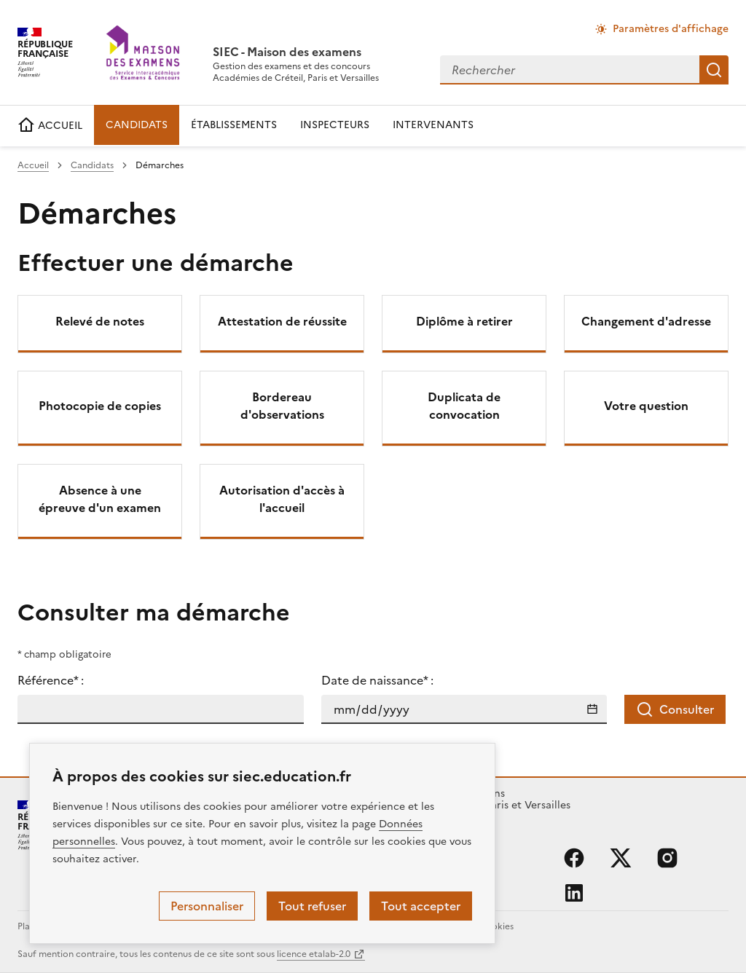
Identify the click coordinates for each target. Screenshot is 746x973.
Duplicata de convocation (464, 405)
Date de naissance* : (377, 680)
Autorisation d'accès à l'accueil (282, 498)
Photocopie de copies (100, 405)
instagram (667, 857)
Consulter (675, 709)
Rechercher (714, 69)
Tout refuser (312, 906)
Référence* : (50, 680)
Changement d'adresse (646, 321)
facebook (574, 857)
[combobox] (569, 69)
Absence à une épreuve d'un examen (100, 498)
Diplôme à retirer (464, 321)
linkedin (574, 892)
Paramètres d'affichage (671, 28)
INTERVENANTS (433, 125)
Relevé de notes (99, 321)
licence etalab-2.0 (313, 954)
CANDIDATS (137, 125)
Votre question (646, 405)
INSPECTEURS (334, 125)
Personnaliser (206, 906)
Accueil (33, 165)
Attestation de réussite (282, 321)
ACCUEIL (49, 125)
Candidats (92, 165)
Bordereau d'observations (282, 405)
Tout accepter (420, 906)
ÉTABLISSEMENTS (234, 125)
